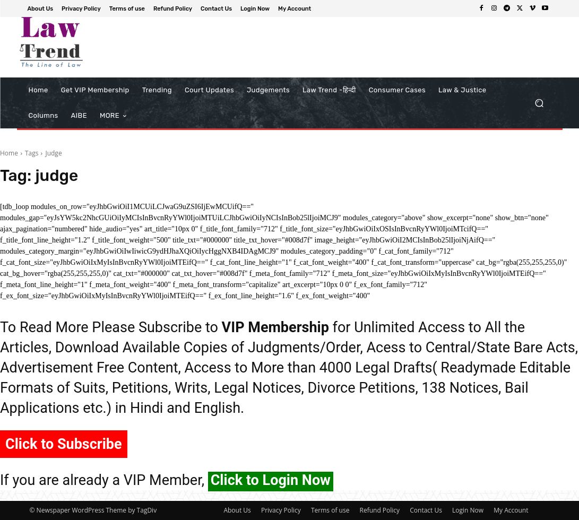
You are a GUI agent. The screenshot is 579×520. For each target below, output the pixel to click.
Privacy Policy (281, 510)
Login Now (467, 510)
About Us (236, 510)
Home (9, 153)
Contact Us (426, 510)
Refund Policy (380, 510)
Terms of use (330, 510)
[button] (539, 103)
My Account (511, 510)
